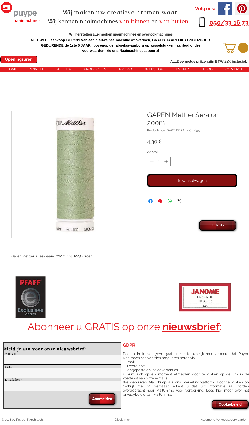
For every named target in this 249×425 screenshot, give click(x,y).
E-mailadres (12, 379)
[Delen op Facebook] (150, 201)
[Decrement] (151, 161)
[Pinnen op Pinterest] (160, 201)
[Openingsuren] (18, 59)
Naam (8, 366)
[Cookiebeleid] (230, 404)
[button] (235, 48)
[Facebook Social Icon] (225, 8)
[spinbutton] (158, 161)
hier (219, 390)
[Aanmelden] (102, 399)
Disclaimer (122, 419)
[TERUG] (217, 225)
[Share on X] (179, 201)
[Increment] (166, 161)
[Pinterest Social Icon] (242, 8)
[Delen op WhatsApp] (170, 201)
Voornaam (11, 353)
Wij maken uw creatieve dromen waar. (121, 12)
